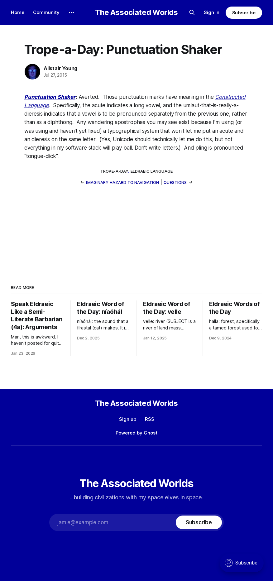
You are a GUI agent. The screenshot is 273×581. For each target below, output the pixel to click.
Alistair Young (60, 68)
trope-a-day (114, 171)
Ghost (150, 433)
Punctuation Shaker (49, 97)
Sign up (127, 419)
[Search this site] (192, 12)
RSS (149, 419)
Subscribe (244, 13)
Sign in (211, 12)
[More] (71, 12)
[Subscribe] (199, 522)
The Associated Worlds (136, 12)
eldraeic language (152, 171)
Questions (175, 182)
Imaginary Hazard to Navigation (122, 182)
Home (17, 12)
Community (46, 12)
